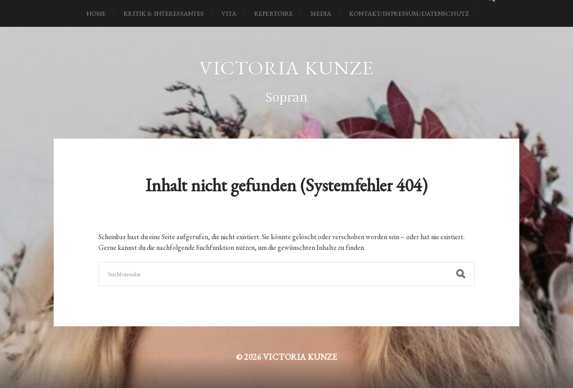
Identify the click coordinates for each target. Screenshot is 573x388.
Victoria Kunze (286, 67)
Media (321, 13)
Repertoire (273, 13)
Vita (229, 13)
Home (96, 13)
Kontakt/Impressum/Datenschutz (409, 13)
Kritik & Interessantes (164, 13)
